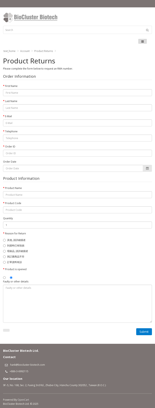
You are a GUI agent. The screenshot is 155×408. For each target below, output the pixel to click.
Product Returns (43, 51)
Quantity (8, 218)
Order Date (9, 161)
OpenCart (23, 399)
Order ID (10, 146)
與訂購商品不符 (13, 256)
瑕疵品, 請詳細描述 (15, 251)
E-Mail (8, 116)
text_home (9, 51)
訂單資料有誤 (12, 262)
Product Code (13, 203)
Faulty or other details (15, 281)
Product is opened (16, 269)
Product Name (13, 188)
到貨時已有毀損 (13, 245)
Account (25, 51)
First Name (11, 86)
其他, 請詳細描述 (14, 240)
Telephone (11, 131)
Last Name (11, 101)
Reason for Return (15, 233)
